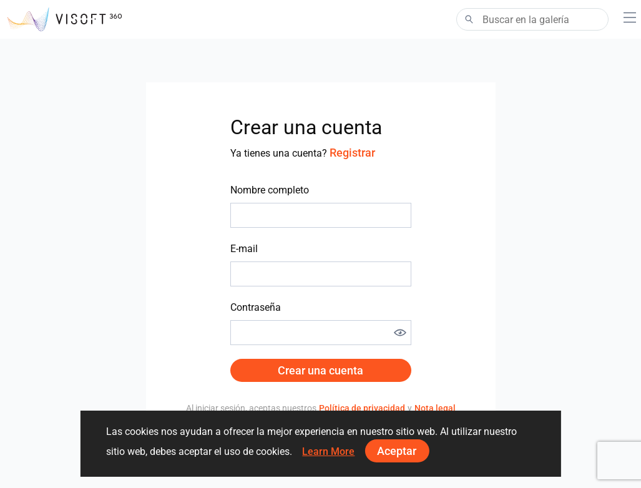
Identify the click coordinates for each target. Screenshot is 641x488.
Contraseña (255, 307)
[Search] (532, 19)
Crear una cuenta (320, 370)
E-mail (244, 249)
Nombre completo (269, 190)
